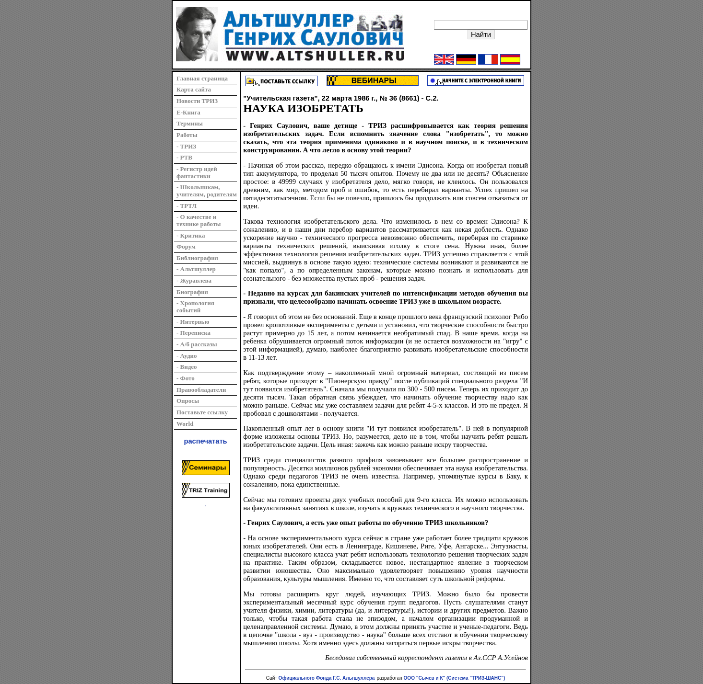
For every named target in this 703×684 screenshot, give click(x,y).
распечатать (205, 441)
